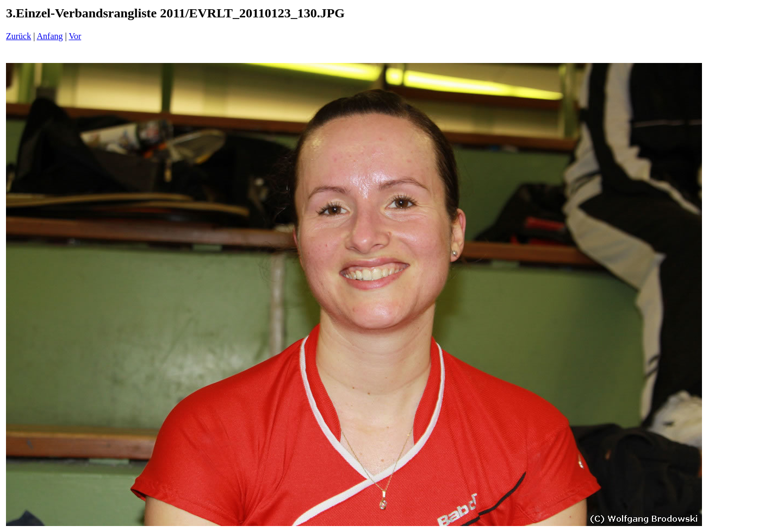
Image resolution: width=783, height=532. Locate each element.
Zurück (18, 36)
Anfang (50, 36)
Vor (75, 36)
